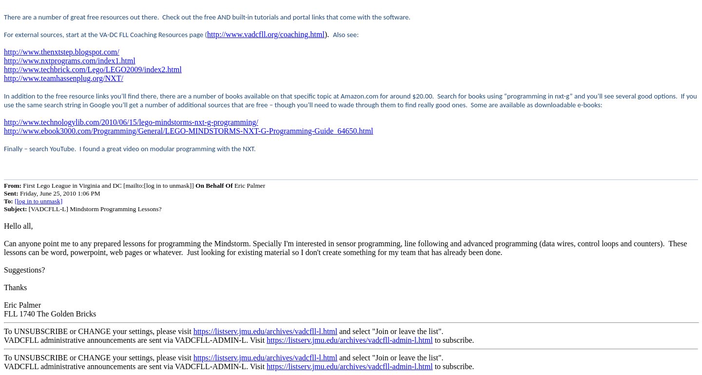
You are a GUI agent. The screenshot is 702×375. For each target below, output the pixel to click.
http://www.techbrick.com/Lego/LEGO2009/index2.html (93, 69)
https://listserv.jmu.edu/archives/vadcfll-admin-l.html (350, 340)
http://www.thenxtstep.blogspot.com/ (61, 52)
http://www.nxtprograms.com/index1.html (70, 61)
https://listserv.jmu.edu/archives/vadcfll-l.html (265, 331)
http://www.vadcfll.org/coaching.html (266, 34)
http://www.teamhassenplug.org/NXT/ (63, 78)
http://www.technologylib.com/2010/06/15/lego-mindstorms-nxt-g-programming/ (131, 122)
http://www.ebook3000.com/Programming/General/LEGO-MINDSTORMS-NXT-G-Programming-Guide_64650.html (188, 131)
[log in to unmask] (38, 201)
